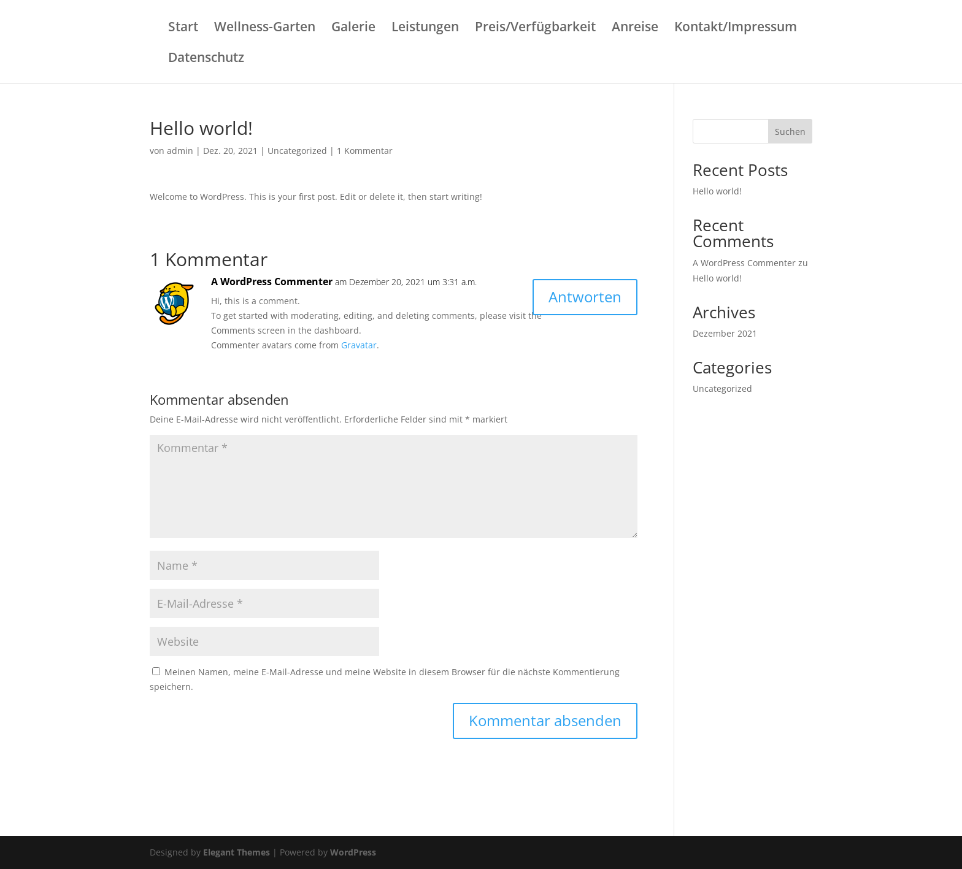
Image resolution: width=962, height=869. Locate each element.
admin (180, 150)
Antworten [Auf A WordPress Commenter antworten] (584, 296)
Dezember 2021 (725, 333)
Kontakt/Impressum (735, 28)
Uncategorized (297, 150)
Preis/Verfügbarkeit (535, 28)
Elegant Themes (236, 852)
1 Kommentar (365, 150)
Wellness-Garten (264, 28)
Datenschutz (206, 59)
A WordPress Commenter (272, 281)
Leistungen (425, 28)
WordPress (353, 852)
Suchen (790, 131)
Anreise (635, 28)
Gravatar (359, 345)
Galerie (353, 28)
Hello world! (717, 191)
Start (183, 28)
